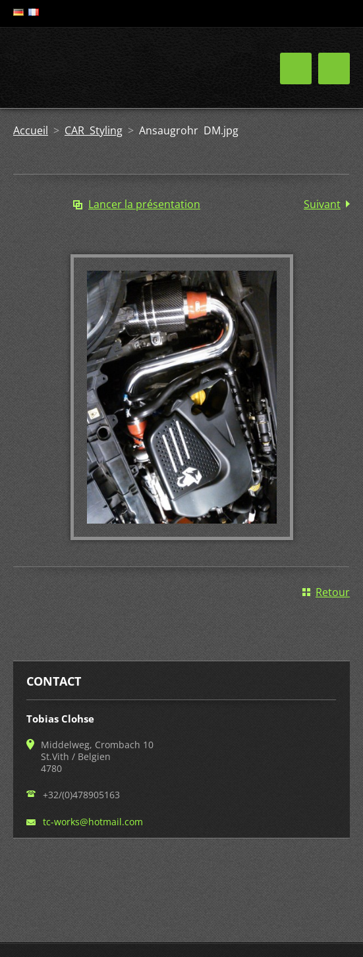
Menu (334, 68)
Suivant (322, 204)
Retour (333, 592)
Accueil (30, 130)
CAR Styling (94, 130)
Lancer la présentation (144, 204)
